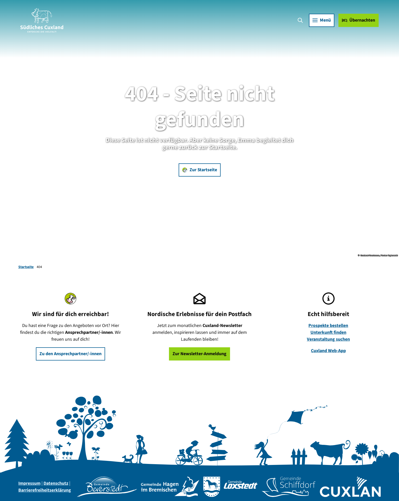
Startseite (26, 267)
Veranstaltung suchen (328, 339)
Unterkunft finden (328, 332)
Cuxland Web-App (328, 351)
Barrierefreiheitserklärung (44, 490)
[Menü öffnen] (321, 20)
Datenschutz (56, 483)
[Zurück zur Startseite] (41, 20)
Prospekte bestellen (328, 325)
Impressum (29, 483)
